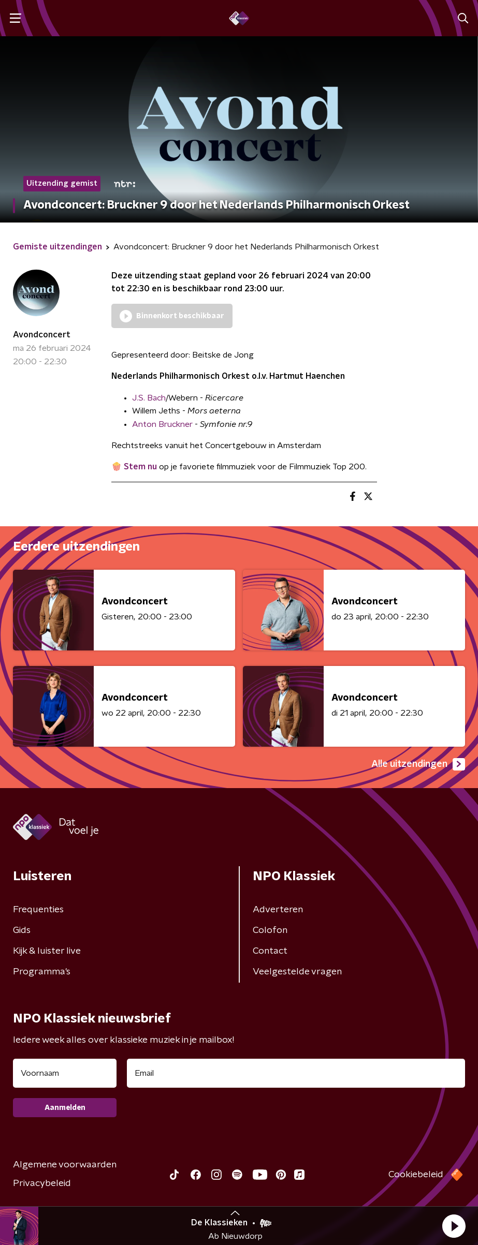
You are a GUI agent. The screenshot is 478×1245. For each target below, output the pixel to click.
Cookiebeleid (415, 1174)
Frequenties (38, 909)
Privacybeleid (42, 1183)
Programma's (41, 971)
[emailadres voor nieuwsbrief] (296, 1073)
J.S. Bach (149, 398)
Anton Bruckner (162, 424)
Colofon (270, 930)
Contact (270, 951)
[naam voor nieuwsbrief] (65, 1073)
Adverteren (278, 909)
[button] (453, 1225)
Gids (22, 930)
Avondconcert (41, 335)
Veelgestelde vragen (297, 971)
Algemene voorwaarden (65, 1164)
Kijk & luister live (47, 951)
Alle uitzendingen (418, 764)
